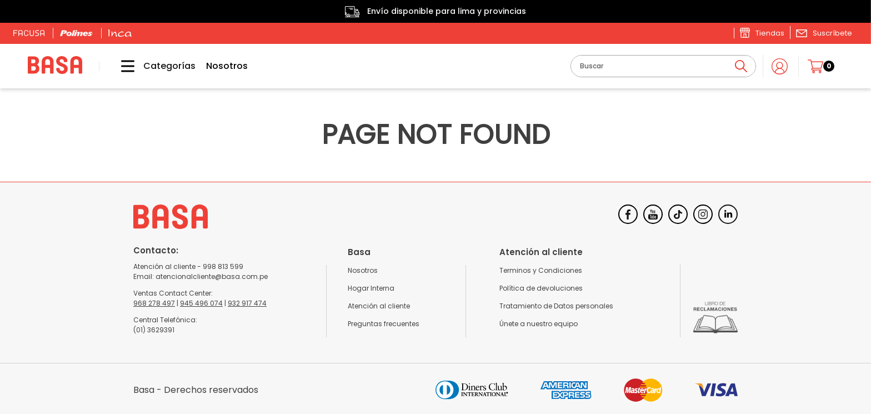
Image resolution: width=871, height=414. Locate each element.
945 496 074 (201, 303)
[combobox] (663, 66)
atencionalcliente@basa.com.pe (212, 276)
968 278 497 (154, 303)
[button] (824, 33)
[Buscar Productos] (741, 66)
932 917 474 (247, 303)
